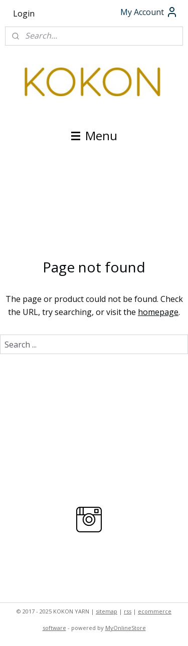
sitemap (106, 611)
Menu (94, 135)
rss (127, 611)
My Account (149, 12)
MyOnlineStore (125, 627)
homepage (158, 311)
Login (24, 13)
